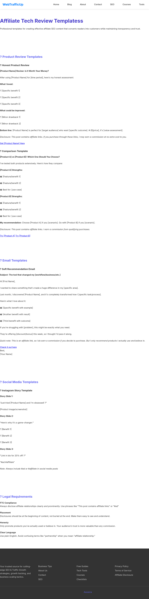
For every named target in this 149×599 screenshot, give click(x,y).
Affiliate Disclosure (124, 575)
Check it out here (8, 347)
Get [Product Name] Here (12, 143)
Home (56, 4)
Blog (69, 4)
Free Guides (82, 566)
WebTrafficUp (13, 4)
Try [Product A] (7, 235)
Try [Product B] (22, 235)
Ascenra (88, 592)
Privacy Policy (122, 566)
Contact (98, 4)
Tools (141, 4)
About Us (42, 570)
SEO (112, 4)
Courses (127, 4)
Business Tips (45, 566)
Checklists (82, 579)
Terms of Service (123, 570)
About (83, 4)
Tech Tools (82, 570)
